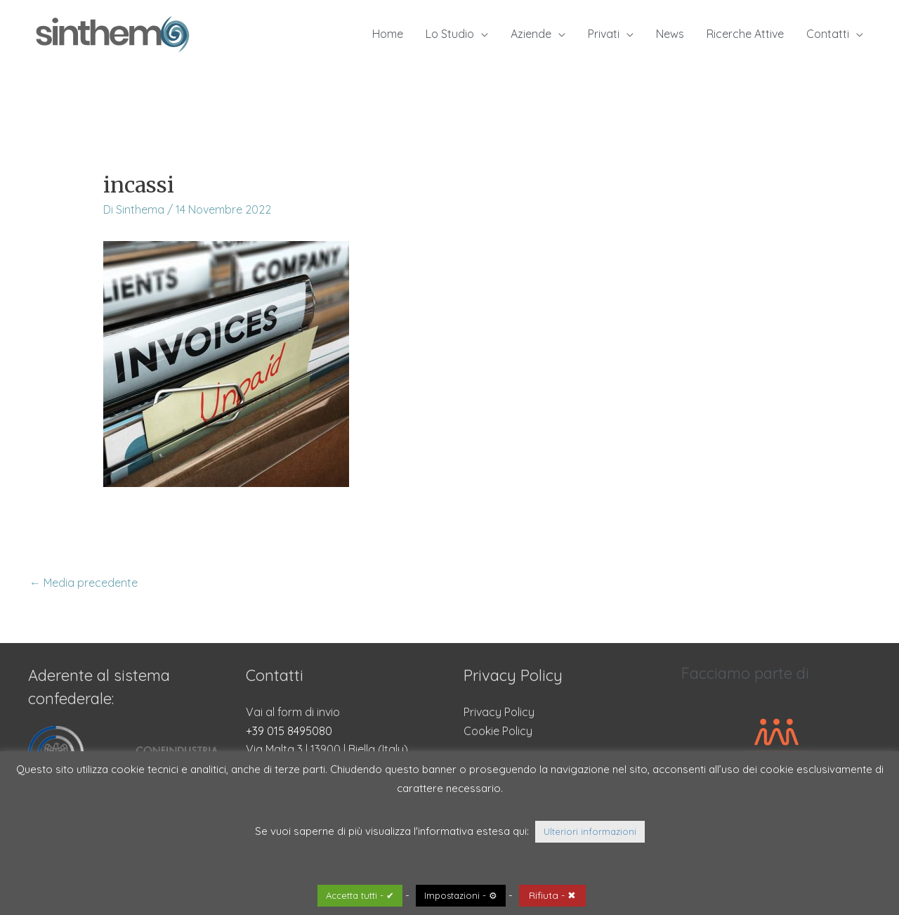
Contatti (827, 34)
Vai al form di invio (293, 712)
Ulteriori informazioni (590, 831)
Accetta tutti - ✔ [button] (360, 895)
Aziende (531, 34)
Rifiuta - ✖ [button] (552, 895)
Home (387, 34)
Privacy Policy (499, 712)
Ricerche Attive (745, 34)
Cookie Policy (498, 731)
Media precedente (83, 583)
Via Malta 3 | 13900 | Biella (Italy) (327, 749)
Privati (603, 34)
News (670, 34)
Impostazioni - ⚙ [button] (460, 895)
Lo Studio (450, 34)
